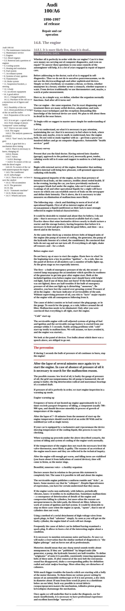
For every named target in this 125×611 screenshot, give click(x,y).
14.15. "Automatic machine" (16, 190)
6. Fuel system (10, 71)
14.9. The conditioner (15, 172)
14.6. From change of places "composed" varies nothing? (15, 124)
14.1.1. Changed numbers (15, 97)
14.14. (8, 188)
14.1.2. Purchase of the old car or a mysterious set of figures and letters (17, 102)
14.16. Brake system (14, 193)
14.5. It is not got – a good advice (18, 120)
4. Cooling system (11, 65)
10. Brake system (11, 81)
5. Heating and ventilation (15, 68)
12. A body (8, 89)
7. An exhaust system (13, 73)
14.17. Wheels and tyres (16, 195)
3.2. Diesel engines (12, 58)
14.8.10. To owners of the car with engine (16, 168)
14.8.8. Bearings (14, 159)
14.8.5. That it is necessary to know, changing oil (16, 150)
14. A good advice (11, 94)
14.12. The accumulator (16, 182)
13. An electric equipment (15, 91)
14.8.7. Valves (11, 156)
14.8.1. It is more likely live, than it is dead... (62, 49)
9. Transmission (10, 78)
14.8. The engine (12, 130)
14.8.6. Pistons (12, 154)
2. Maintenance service (14, 52)
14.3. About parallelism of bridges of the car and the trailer (17, 111)
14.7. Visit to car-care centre (16, 128)
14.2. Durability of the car (15, 107)
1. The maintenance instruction (17, 50)
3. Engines (8, 55)
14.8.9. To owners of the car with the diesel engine (16, 163)
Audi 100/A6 (8, 47)
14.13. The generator (13, 185)
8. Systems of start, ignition (15, 76)
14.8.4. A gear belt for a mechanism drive (14, 144)
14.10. (12, 175)
